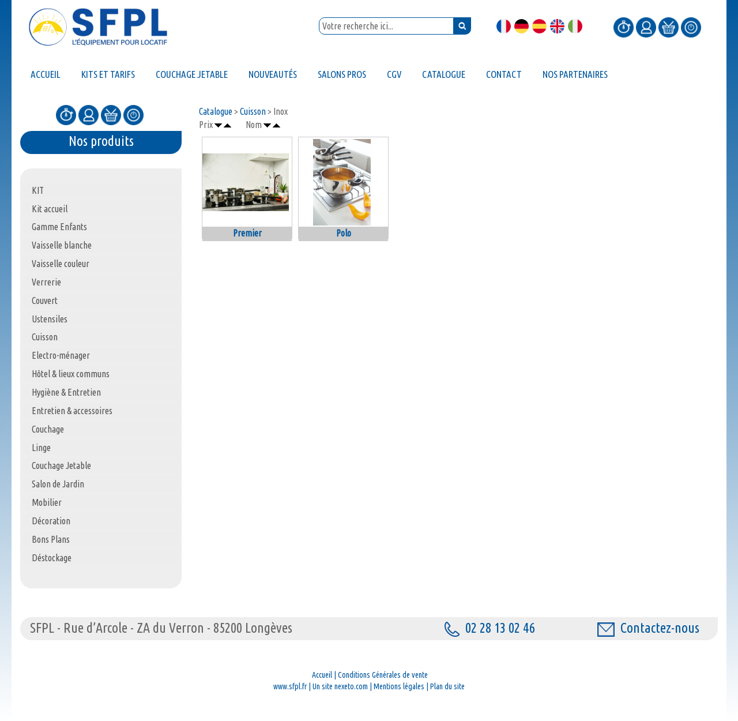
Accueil (322, 674)
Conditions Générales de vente (383, 674)
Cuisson (253, 111)
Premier (247, 233)
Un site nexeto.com (340, 686)
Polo (343, 233)
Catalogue (215, 111)
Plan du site (447, 686)
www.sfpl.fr (290, 686)
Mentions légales (399, 686)
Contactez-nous (648, 628)
